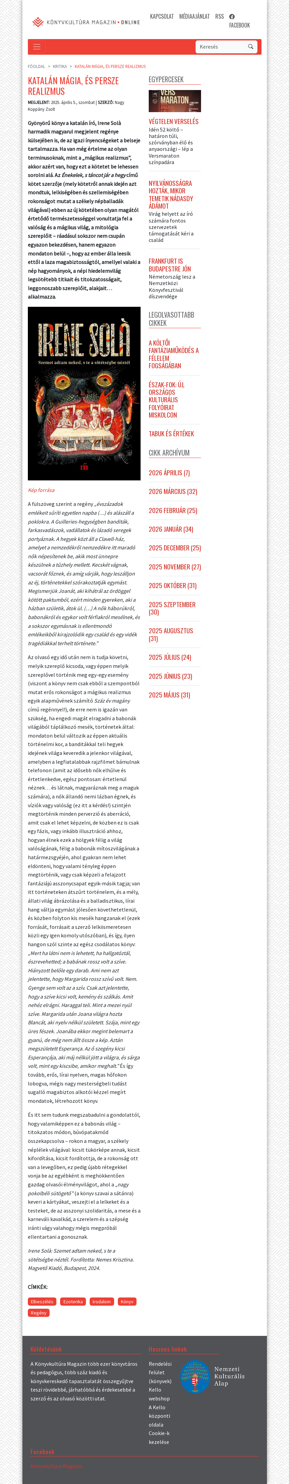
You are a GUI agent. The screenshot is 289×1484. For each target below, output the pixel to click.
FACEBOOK (239, 20)
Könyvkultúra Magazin (57, 1466)
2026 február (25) (173, 511)
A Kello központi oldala (159, 1416)
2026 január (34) (171, 530)
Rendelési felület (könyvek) (160, 1372)
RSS (219, 16)
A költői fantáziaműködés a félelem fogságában (174, 355)
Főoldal (36, 66)
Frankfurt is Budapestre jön (170, 265)
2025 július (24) (170, 658)
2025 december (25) (175, 548)
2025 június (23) (170, 677)
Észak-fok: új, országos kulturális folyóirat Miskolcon (166, 401)
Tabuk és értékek (171, 434)
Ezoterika (73, 1301)
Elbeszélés (42, 1301)
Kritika (60, 66)
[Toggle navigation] (37, 46)
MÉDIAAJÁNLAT (194, 16)
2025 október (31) (173, 586)
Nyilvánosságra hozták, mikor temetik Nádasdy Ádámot (171, 195)
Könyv (127, 1301)
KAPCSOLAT (162, 16)
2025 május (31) (169, 696)
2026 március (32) (173, 492)
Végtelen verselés (174, 122)
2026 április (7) (169, 473)
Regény (39, 1313)
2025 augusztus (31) (171, 635)
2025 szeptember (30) (172, 609)
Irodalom (102, 1301)
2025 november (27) (175, 567)
